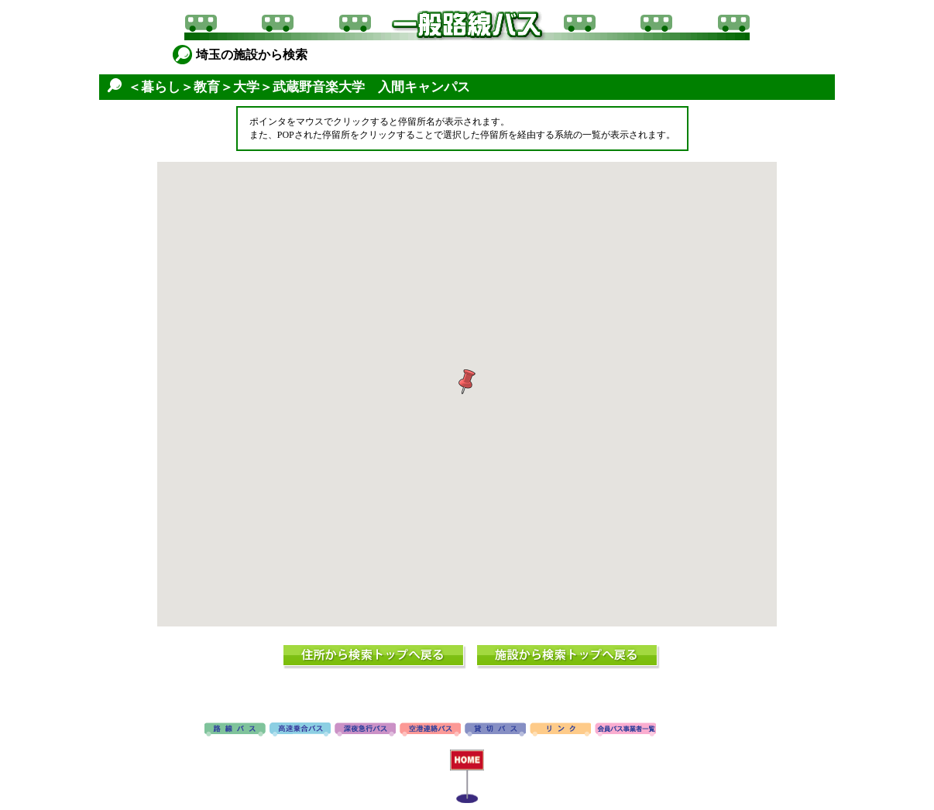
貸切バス (495, 730)
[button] (467, 381)
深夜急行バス (365, 730)
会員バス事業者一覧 (625, 730)
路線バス (235, 730)
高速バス (300, 730)
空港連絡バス (430, 730)
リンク (560, 730)
